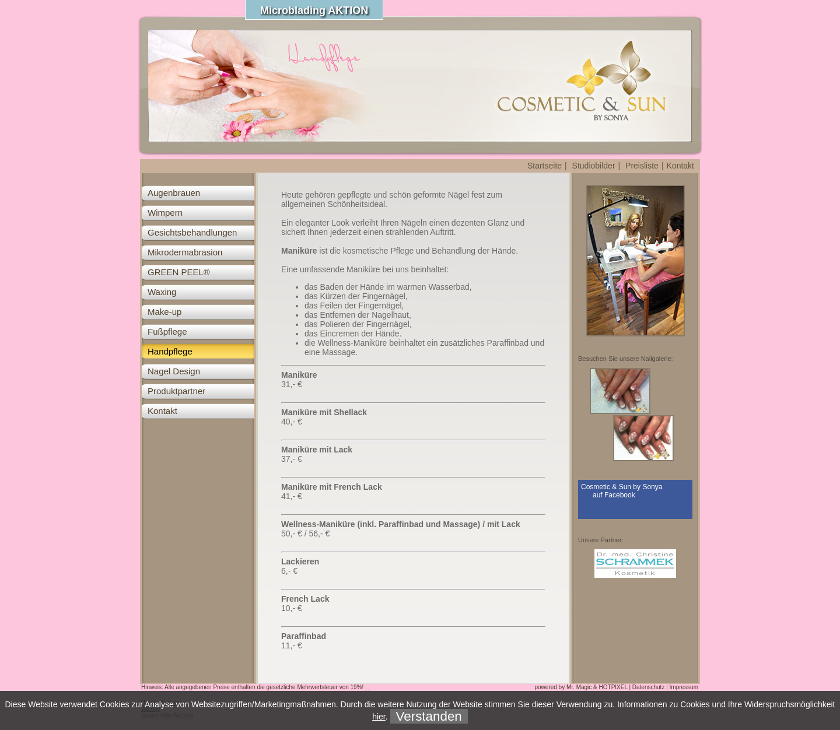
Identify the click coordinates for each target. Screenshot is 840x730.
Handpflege (170, 351)
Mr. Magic (579, 687)
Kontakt (680, 165)
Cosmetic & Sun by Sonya (621, 487)
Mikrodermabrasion (185, 252)
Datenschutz (648, 687)
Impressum (684, 687)
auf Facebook (614, 495)
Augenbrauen (174, 193)
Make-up (164, 312)
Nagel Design (174, 371)
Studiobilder (593, 165)
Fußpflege (167, 331)
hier (379, 716)
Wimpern (165, 212)
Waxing (162, 292)
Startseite (544, 165)
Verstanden (429, 716)
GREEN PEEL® (179, 272)
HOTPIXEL (613, 687)
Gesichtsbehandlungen (192, 232)
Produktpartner (176, 391)
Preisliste (642, 165)
